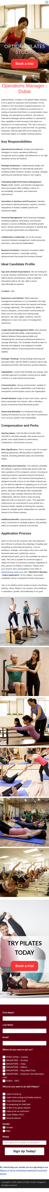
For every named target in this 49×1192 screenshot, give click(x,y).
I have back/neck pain (15, 1101)
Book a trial (24, 64)
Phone (6, 1137)
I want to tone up (13, 1094)
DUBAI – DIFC (12, 1081)
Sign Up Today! (24, 1151)
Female (9, 1127)
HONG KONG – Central (16, 1057)
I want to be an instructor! (17, 1111)
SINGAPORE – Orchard (16, 1060)
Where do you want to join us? (18, 1050)
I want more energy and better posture (23, 1097)
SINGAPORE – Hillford (16, 1067)
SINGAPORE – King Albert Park (20, 1070)
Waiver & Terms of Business (13, 1170)
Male (7, 1131)
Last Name (8, 1025)
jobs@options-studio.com (12, 572)
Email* (6, 1037)
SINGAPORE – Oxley (15, 1064)
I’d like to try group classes (17, 1108)
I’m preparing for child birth (17, 1104)
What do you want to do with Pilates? (21, 1087)
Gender (6, 1124)
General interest (13, 1118)
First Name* (8, 1013)
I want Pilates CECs (14, 1115)
